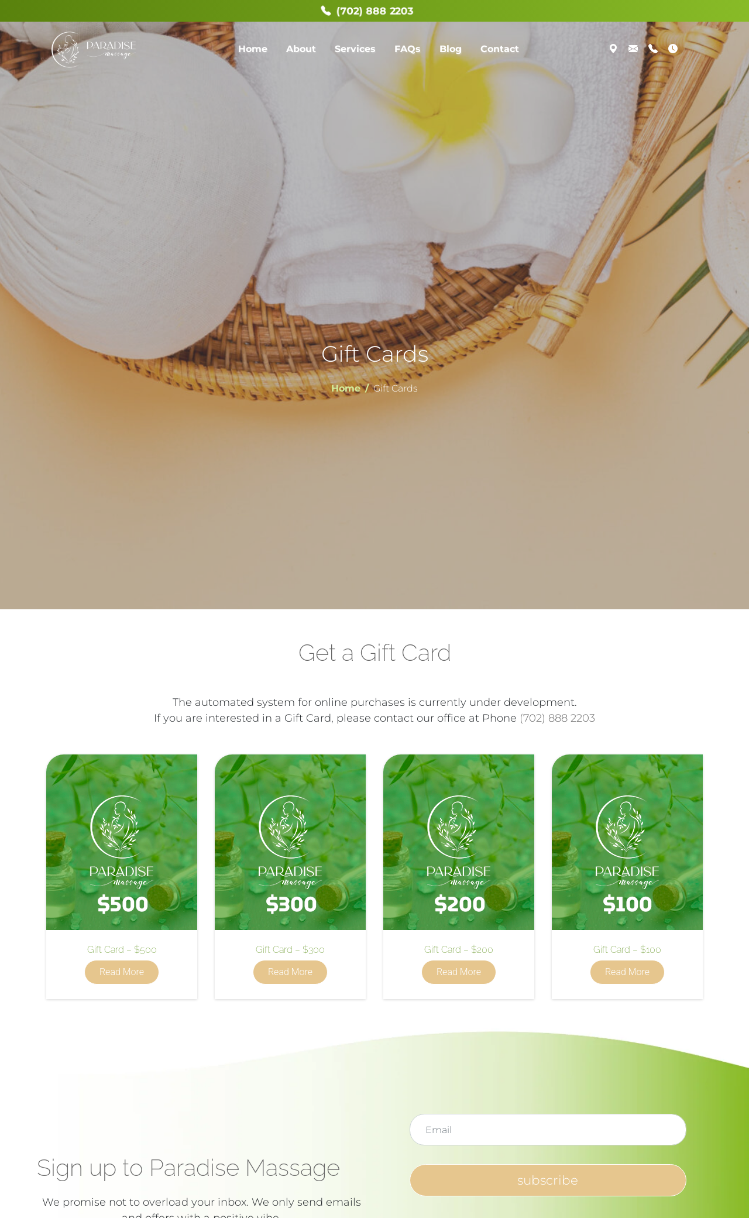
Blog (450, 48)
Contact (499, 48)
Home (252, 48)
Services (355, 48)
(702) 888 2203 (557, 718)
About (301, 48)
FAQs (407, 48)
